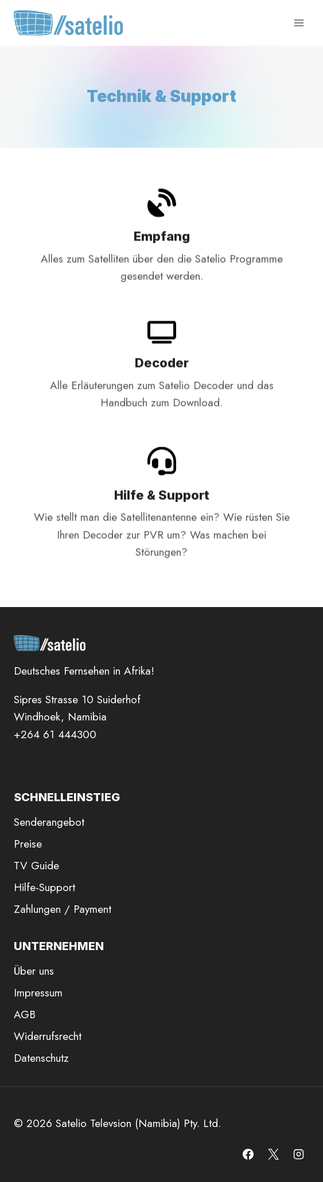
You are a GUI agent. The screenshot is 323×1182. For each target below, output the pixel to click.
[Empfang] (161, 250)
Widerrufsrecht (47, 1036)
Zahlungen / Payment (62, 909)
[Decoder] (161, 379)
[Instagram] (298, 1154)
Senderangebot (49, 822)
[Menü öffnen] (298, 22)
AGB (25, 1014)
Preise (28, 844)
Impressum (38, 992)
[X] (273, 1154)
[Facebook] (248, 1154)
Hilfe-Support (44, 887)
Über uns (34, 971)
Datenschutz (41, 1058)
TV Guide (36, 865)
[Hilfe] (161, 517)
